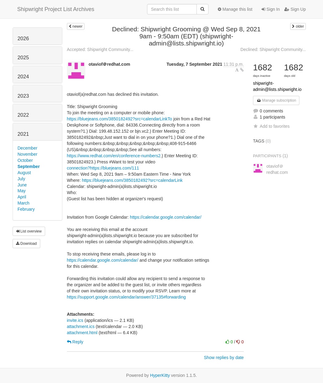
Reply (75, 341)
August (24, 172)
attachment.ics (81, 326)
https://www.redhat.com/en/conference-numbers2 (114, 155)
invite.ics (75, 320)
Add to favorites (271, 126)
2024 (23, 77)
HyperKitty (160, 375)
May (21, 190)
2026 (23, 38)
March (23, 203)
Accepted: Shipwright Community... (100, 49)
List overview (29, 231)
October (25, 160)
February (26, 209)
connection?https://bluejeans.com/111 (103, 168)
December (27, 148)
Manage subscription (276, 100)
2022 (23, 115)
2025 (23, 58)
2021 (23, 134)
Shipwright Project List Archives (55, 9)
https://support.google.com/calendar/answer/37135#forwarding (126, 297)
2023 (23, 96)
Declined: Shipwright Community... (273, 49)
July (21, 178)
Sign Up (295, 9)
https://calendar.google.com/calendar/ (165, 217)
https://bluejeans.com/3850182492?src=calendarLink (132, 180)
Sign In (271, 9)
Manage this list (235, 9)
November (27, 154)
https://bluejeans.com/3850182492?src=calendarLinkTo (119, 118)
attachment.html (82, 332)
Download (26, 243)
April (22, 196)
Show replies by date (224, 357)
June (22, 184)
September (29, 166)
